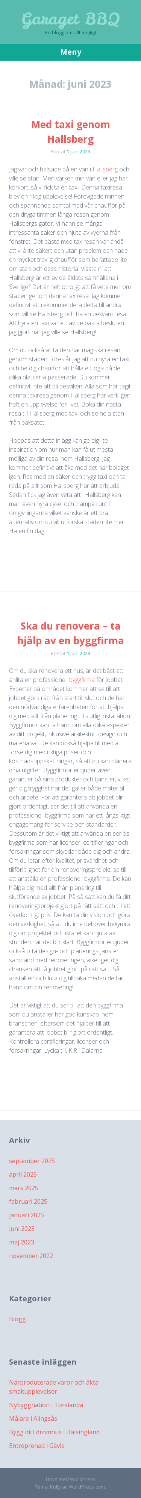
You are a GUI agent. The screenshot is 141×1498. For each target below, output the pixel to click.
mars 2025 (23, 1188)
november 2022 (31, 1256)
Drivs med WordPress (71, 1479)
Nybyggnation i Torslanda (46, 1405)
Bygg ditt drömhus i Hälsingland (54, 1432)
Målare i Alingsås (33, 1418)
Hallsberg (105, 169)
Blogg (17, 1319)
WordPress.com (87, 1486)
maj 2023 (21, 1242)
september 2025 (32, 1161)
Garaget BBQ (70, 18)
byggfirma (82, 680)
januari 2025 (26, 1215)
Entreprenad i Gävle (37, 1445)
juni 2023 (22, 1228)
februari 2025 (28, 1201)
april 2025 (23, 1174)
